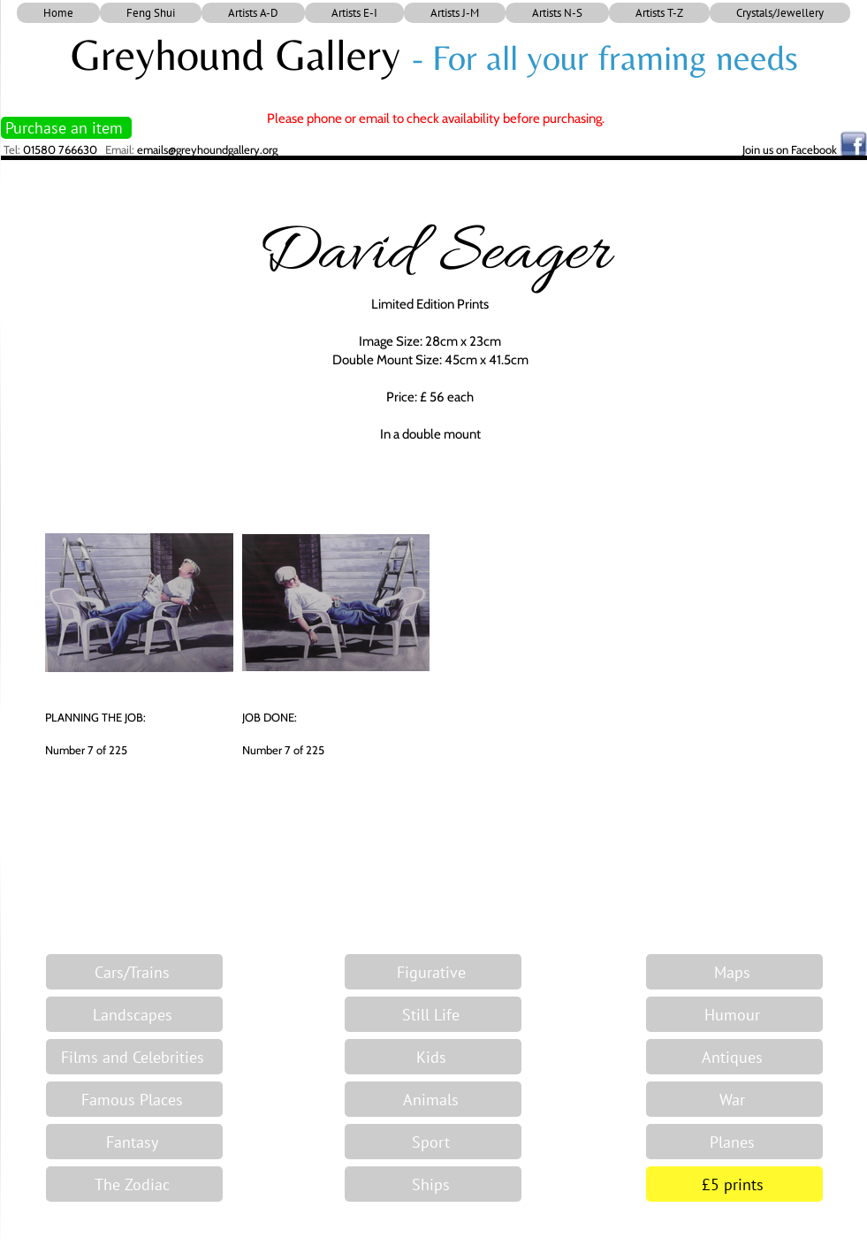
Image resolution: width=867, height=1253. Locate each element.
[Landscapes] (134, 1014)
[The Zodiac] (134, 1184)
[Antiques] (734, 1056)
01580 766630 (60, 149)
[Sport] (433, 1141)
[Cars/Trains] (134, 971)
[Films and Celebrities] (134, 1056)
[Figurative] (433, 971)
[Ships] (433, 1184)
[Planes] (734, 1141)
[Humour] (734, 1014)
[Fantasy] (134, 1141)
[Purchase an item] (66, 128)
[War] (734, 1099)
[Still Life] (433, 1014)
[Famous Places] (134, 1099)
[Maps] (734, 971)
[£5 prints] (734, 1184)
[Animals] (433, 1099)
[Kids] (433, 1056)
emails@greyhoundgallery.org (207, 149)
